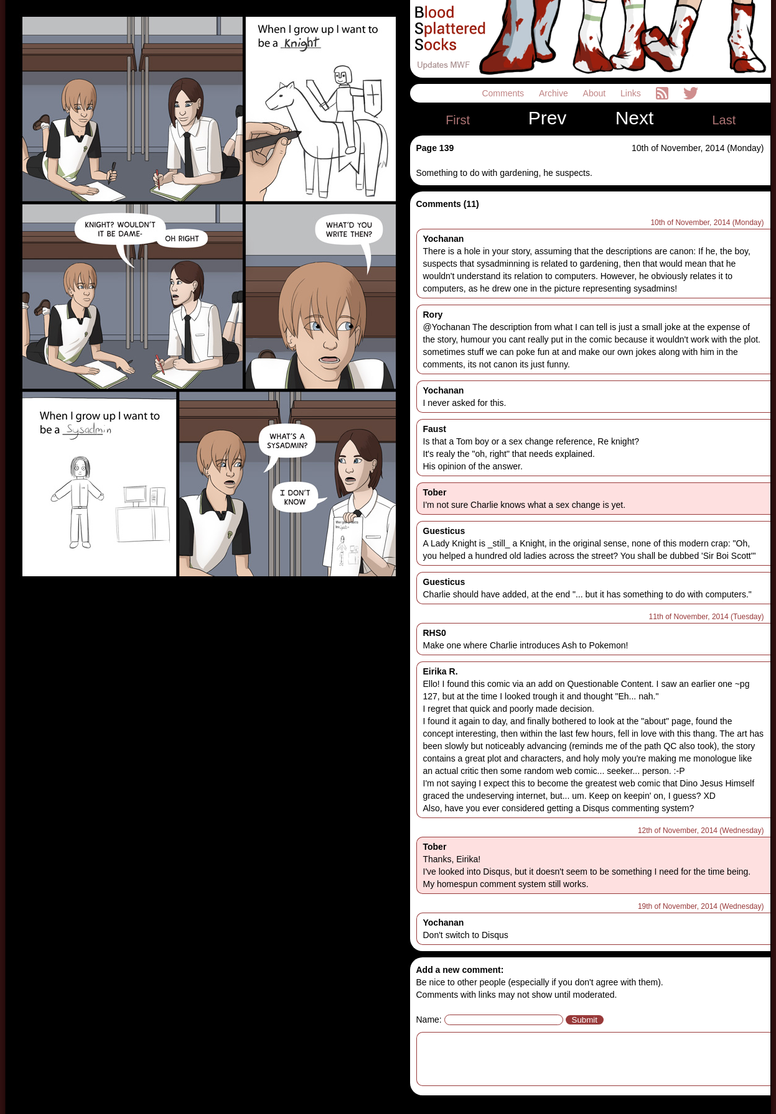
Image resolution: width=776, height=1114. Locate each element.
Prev (547, 118)
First (458, 120)
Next (634, 118)
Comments (504, 93)
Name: (429, 1019)
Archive (555, 93)
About (595, 93)
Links (631, 93)
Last (724, 120)
